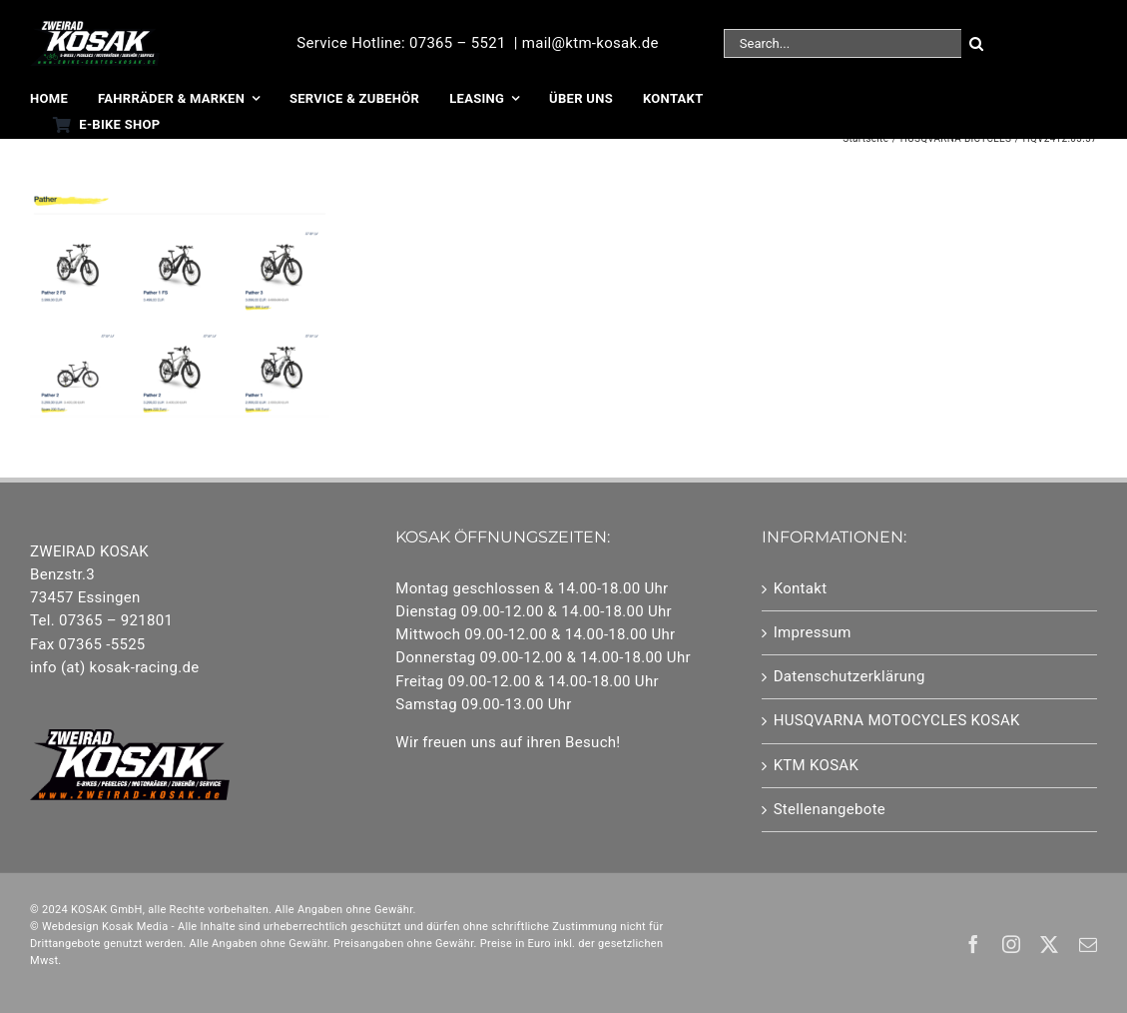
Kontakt (801, 588)
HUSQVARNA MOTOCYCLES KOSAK (897, 720)
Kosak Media (135, 926)
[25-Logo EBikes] (95, 27)
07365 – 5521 (457, 43)
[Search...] (842, 43)
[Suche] (975, 43)
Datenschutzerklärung (849, 676)
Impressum (812, 632)
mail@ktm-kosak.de (590, 43)
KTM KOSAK (816, 765)
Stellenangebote (829, 809)
